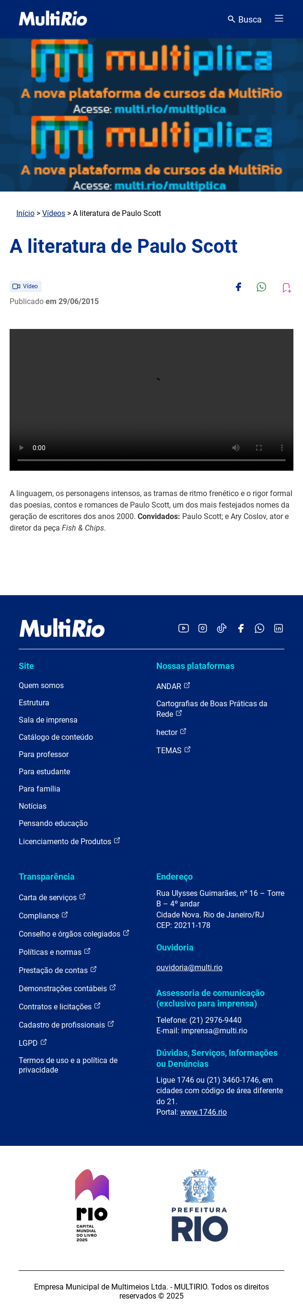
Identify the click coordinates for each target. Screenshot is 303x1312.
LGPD (33, 1043)
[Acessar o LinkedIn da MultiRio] (278, 629)
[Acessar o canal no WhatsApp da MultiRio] (260, 629)
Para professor (44, 754)
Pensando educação (53, 823)
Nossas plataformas (195, 666)
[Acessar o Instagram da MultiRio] (203, 629)
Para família (39, 788)
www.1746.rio (203, 1112)
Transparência (47, 876)
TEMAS (173, 750)
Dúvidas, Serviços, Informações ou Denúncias (217, 1058)
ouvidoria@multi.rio (189, 967)
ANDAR (173, 686)
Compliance (44, 915)
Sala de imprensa (48, 719)
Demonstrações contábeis (68, 988)
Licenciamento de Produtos (70, 841)
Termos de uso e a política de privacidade (68, 1065)
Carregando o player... (151, 400)
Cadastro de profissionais (67, 1024)
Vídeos (53, 213)
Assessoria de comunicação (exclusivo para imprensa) (210, 998)
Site (26, 666)
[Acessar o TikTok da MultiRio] (222, 629)
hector (171, 732)
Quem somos (41, 685)
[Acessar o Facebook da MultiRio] (240, 629)
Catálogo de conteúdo (56, 737)
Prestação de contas (58, 970)
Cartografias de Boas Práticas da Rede (212, 709)
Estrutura (34, 702)
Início (25, 213)
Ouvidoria (175, 947)
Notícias (33, 806)
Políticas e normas (55, 952)
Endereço (174, 876)
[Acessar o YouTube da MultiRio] (183, 629)
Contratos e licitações (60, 1006)
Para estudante (44, 771)
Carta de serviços (52, 897)
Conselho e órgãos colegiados (74, 933)
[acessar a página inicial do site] (53, 19)
